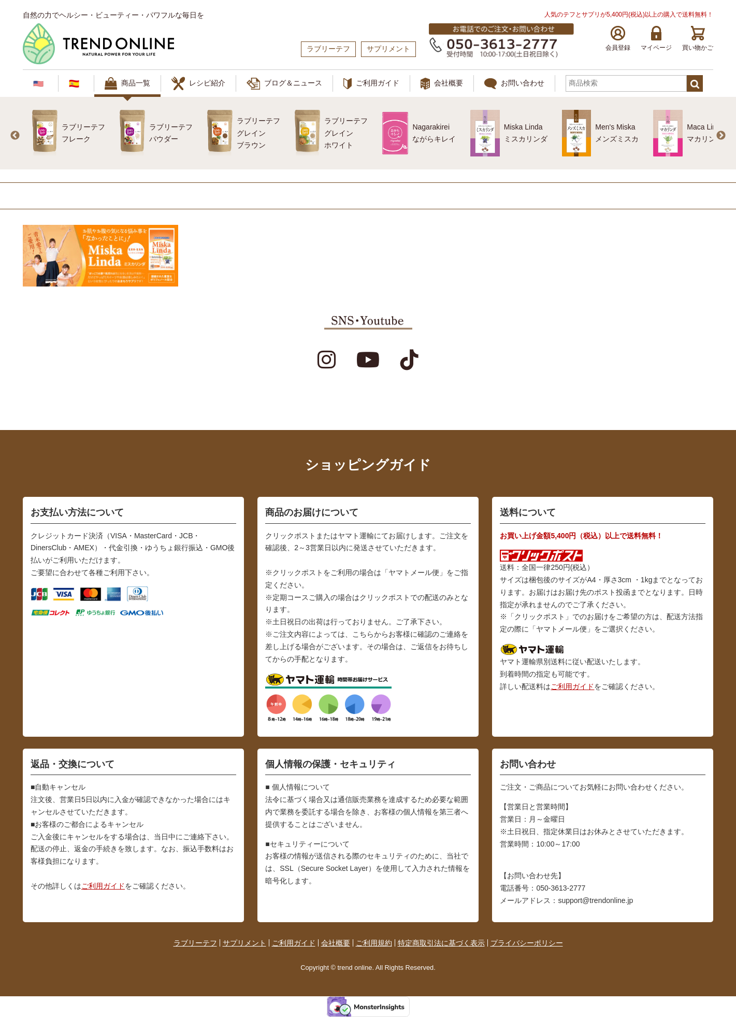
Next (721, 136)
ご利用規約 (374, 943)
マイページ (656, 38)
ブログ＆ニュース (284, 84)
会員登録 (617, 38)
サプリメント (244, 943)
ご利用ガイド (371, 84)
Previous (15, 136)
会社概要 (442, 84)
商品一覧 (127, 83)
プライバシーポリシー (526, 943)
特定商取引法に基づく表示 (441, 943)
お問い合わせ (514, 83)
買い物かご (697, 38)
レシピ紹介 (198, 83)
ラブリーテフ (195, 943)
